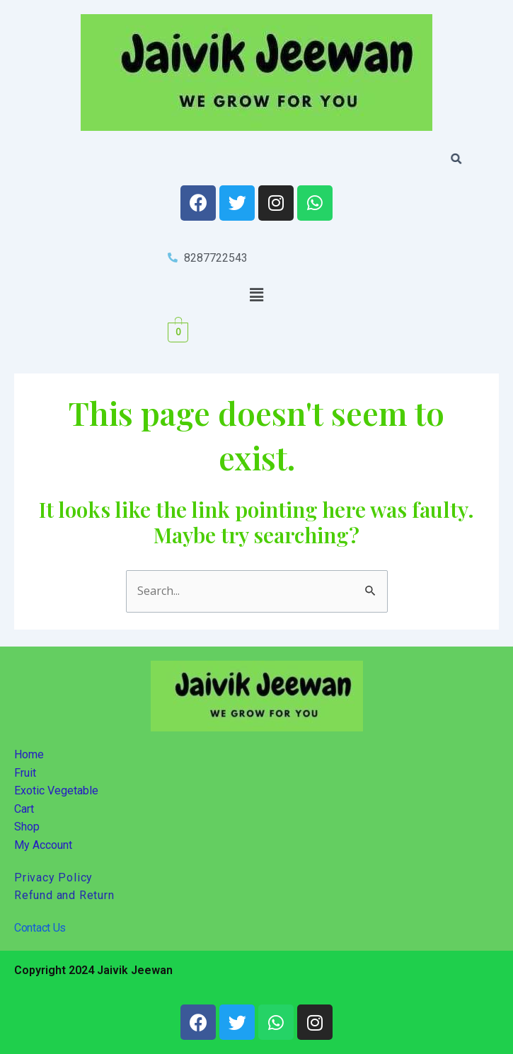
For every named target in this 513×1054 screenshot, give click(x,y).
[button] (256, 294)
